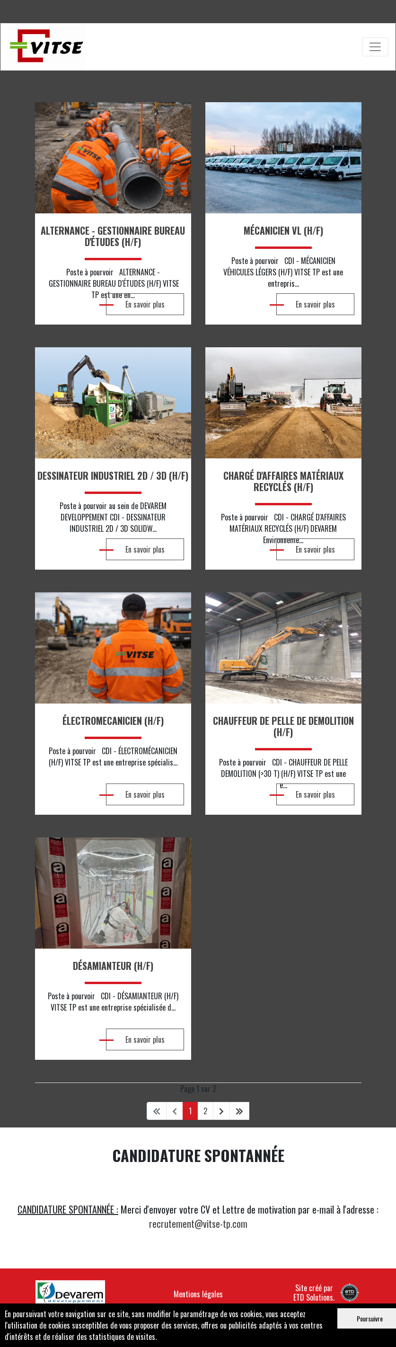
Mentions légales (198, 1294)
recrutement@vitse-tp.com (198, 1223)
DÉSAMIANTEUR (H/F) (187, 1077)
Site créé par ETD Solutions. (326, 1292)
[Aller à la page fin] (239, 1111)
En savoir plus (135, 304)
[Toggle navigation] (375, 46)
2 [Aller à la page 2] (205, 1111)
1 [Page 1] (190, 1111)
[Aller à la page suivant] (221, 1111)
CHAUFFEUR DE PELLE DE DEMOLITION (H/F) (96, 1077)
